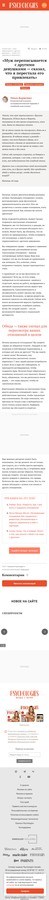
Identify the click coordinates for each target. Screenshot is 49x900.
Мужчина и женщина (34, 84)
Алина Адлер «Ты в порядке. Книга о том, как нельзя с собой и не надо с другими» (26, 534)
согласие (10, 885)
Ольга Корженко (21, 98)
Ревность (25, 88)
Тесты (44, 5)
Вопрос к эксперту (14, 84)
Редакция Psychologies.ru (16, 566)
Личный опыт (6, 49)
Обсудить (32, 49)
